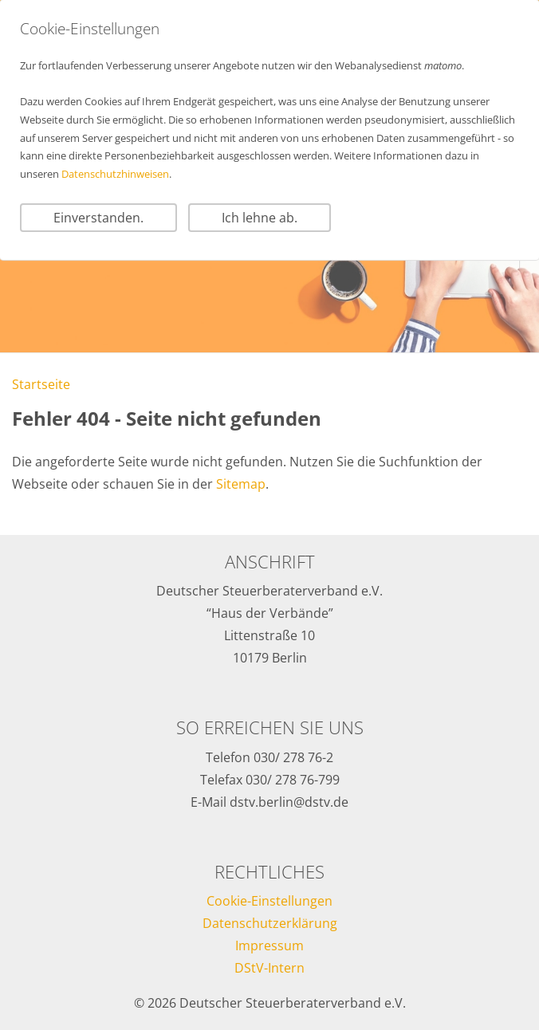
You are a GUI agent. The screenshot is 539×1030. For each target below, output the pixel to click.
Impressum (269, 945)
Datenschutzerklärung (270, 923)
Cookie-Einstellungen (269, 901)
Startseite (41, 384)
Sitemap (241, 484)
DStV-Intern (269, 968)
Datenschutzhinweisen (115, 174)
